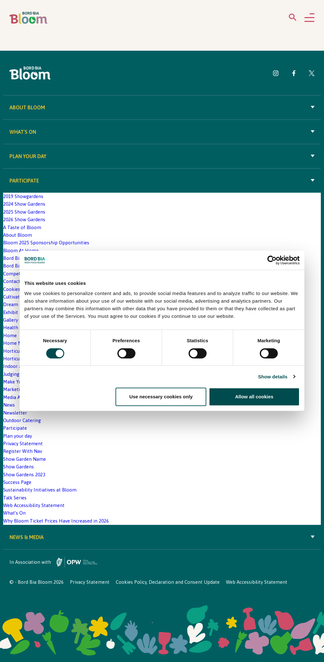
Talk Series (15, 497)
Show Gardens (18, 466)
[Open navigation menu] (309, 18)
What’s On (14, 513)
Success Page (17, 482)
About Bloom (162, 107)
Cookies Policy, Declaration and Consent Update (168, 582)
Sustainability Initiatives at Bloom (40, 489)
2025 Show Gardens (24, 212)
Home (10, 335)
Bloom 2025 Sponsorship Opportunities (46, 242)
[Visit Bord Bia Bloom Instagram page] (276, 74)
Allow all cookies (254, 396)
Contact (11, 281)
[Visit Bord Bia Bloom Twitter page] (312, 74)
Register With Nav (22, 451)
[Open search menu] (292, 18)
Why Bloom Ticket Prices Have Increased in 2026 (56, 521)
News (9, 405)
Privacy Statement (23, 443)
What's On (162, 132)
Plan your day (162, 156)
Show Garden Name (24, 459)
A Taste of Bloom (22, 227)
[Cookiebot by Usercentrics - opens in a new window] (272, 260)
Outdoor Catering (22, 420)
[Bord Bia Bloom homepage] (28, 18)
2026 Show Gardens (24, 219)
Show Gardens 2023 (24, 474)
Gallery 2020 (16, 320)
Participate (162, 180)
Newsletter (15, 412)
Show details (273, 376)
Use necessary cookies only (161, 396)
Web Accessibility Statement (34, 505)
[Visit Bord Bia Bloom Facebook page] (294, 74)
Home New (15, 343)
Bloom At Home (21, 250)
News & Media (162, 537)
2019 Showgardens (23, 196)
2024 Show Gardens (24, 204)
